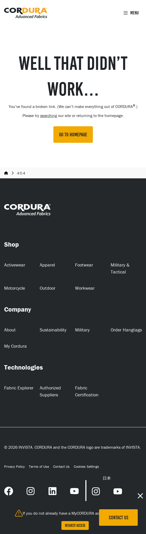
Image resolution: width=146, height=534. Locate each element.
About (10, 330)
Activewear (14, 265)
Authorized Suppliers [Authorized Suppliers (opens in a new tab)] (50, 391)
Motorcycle (14, 288)
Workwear (85, 288)
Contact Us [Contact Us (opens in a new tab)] (61, 466)
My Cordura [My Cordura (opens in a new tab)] (15, 346)
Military (82, 330)
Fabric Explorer (19, 388)
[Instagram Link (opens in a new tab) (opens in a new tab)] (30, 490)
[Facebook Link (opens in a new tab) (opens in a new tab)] (8, 490)
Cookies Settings (86, 466)
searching (48, 115)
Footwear (84, 265)
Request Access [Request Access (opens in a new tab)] (75, 525)
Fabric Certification (87, 391)
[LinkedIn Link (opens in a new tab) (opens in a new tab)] (52, 490)
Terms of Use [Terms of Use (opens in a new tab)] (39, 466)
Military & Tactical (120, 268)
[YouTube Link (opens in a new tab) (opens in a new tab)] (74, 490)
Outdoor (47, 288)
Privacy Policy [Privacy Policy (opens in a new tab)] (14, 466)
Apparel (47, 265)
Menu (131, 12)
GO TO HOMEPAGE (73, 134)
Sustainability (53, 330)
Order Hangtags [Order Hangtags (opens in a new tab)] (126, 330)
